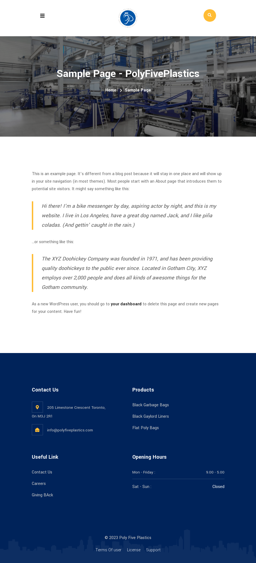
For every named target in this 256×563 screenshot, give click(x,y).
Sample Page (138, 90)
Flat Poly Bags (145, 428)
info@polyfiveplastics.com (70, 430)
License (133, 550)
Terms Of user (108, 550)
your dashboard (126, 304)
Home (110, 90)
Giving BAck (42, 495)
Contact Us (42, 472)
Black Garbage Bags (150, 405)
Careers (39, 484)
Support (153, 550)
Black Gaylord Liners (150, 416)
